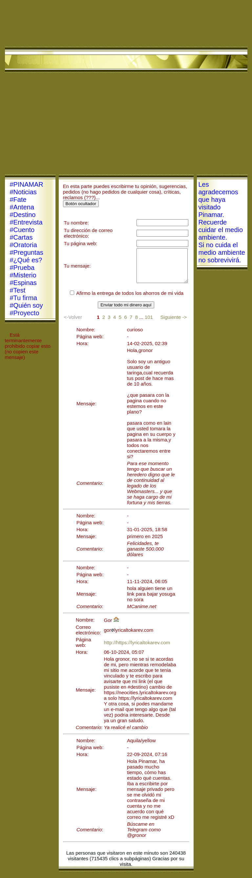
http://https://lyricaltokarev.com (137, 642)
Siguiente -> (173, 317)
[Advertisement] (126, 125)
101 (149, 317)
